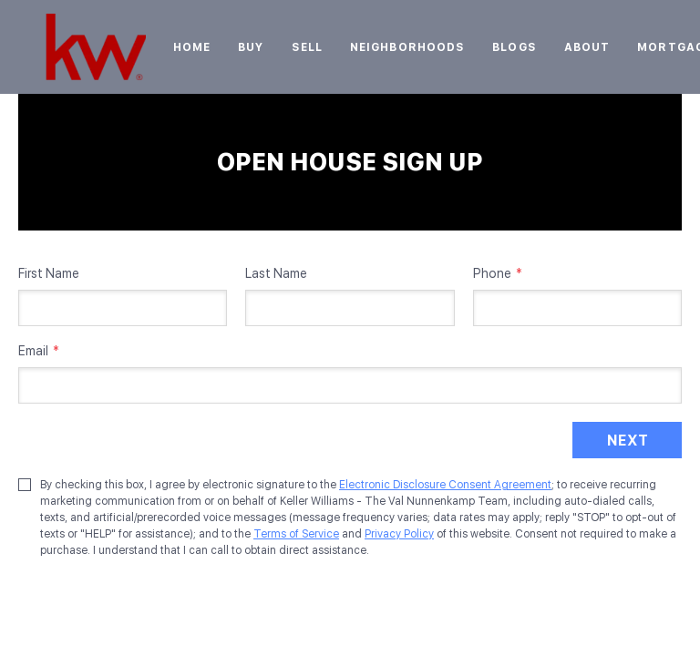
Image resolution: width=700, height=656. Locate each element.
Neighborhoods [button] (407, 47)
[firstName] (122, 308)
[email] (350, 385)
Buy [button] (250, 47)
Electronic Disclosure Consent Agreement (445, 484)
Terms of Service (296, 534)
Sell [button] (307, 47)
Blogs (514, 47)
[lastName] (349, 308)
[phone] (577, 308)
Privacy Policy (399, 534)
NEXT (627, 440)
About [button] (587, 47)
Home (192, 47)
